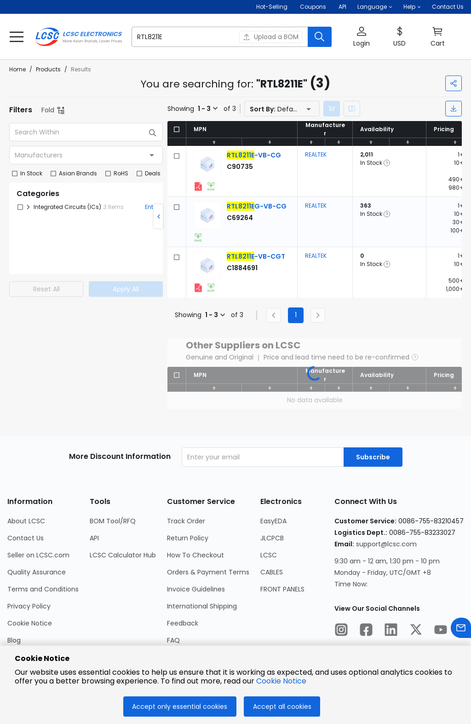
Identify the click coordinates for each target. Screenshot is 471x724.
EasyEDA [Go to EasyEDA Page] (273, 521)
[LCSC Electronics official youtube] (441, 631)
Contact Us (448, 7)
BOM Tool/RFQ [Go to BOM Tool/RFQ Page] (113, 521)
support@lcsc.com (386, 544)
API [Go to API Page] (94, 538)
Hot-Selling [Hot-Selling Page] (272, 7)
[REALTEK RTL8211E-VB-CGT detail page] (256, 256)
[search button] (320, 37)
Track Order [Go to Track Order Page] (186, 521)
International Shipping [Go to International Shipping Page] (202, 606)
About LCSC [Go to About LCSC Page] (26, 521)
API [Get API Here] (342, 7)
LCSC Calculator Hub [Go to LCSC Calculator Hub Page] (123, 555)
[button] (374, 7)
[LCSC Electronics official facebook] (366, 631)
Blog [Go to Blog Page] (14, 640)
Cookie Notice (281, 681)
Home (17, 69)
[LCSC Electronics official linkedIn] (391, 631)
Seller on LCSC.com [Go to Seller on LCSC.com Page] (38, 555)
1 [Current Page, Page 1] (296, 314)
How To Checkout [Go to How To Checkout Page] (195, 555)
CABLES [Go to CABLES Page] (271, 572)
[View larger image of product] (207, 164)
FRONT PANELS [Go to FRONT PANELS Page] (282, 589)
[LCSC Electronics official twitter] (416, 631)
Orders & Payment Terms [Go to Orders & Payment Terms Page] (208, 572)
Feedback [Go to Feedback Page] (182, 623)
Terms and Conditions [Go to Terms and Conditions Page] (43, 589)
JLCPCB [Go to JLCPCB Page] (272, 538)
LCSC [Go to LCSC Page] (268, 555)
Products (48, 69)
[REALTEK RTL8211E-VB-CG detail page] (254, 155)
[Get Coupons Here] (313, 7)
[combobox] (86, 155)
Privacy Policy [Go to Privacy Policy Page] (29, 606)
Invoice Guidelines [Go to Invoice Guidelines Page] (196, 589)
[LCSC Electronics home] (78, 37)
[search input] (179, 36)
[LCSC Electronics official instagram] (341, 631)
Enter (151, 207)
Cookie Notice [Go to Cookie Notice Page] (29, 623)
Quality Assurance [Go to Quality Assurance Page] (36, 572)
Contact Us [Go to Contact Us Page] (25, 538)
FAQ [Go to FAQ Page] (173, 640)
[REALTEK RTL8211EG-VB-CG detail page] (257, 206)
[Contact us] (461, 629)
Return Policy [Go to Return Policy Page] (187, 538)
